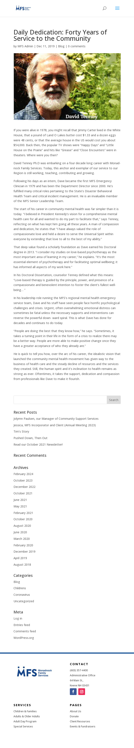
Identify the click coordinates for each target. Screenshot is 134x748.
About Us (75, 711)
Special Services (23, 726)
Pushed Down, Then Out (30, 438)
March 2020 (22, 539)
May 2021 (20, 506)
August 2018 (22, 565)
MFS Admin (25, 46)
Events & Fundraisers (82, 726)
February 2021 (23, 513)
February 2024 (23, 474)
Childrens (20, 588)
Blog (61, 46)
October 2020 (23, 519)
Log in (18, 618)
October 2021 (23, 493)
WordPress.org (24, 638)
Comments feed (25, 631)
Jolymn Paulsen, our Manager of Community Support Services (56, 419)
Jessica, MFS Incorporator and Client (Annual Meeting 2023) (55, 425)
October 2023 (23, 480)
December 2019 (24, 551)
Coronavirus (22, 595)
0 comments (76, 46)
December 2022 (24, 487)
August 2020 (22, 526)
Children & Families (25, 711)
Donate (74, 716)
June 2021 (20, 500)
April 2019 (20, 558)
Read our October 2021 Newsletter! (38, 444)
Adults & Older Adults (27, 716)
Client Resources (80, 721)
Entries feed (22, 625)
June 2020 (20, 532)
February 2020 (23, 545)
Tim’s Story (21, 431)
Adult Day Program (25, 721)
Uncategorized (24, 601)
